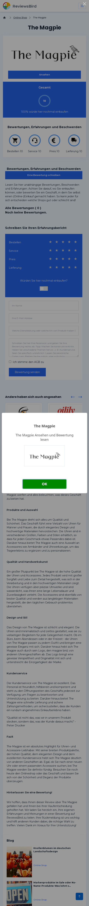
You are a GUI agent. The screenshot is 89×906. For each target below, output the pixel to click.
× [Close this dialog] (84, 4)
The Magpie (44, 425)
